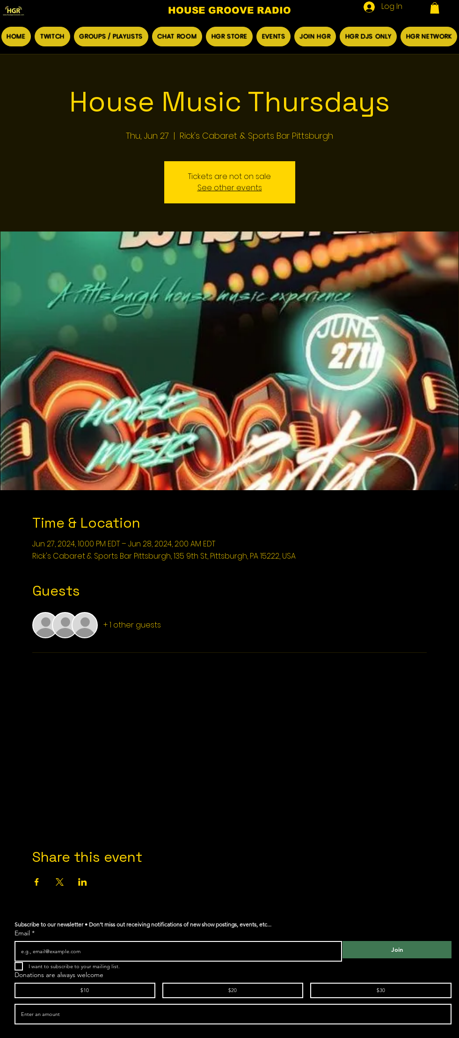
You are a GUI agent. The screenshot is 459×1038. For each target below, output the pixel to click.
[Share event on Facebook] (36, 882)
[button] (434, 8)
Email (25, 933)
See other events (229, 187)
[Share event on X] (59, 882)
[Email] (175, 951)
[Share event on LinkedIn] (82, 882)
